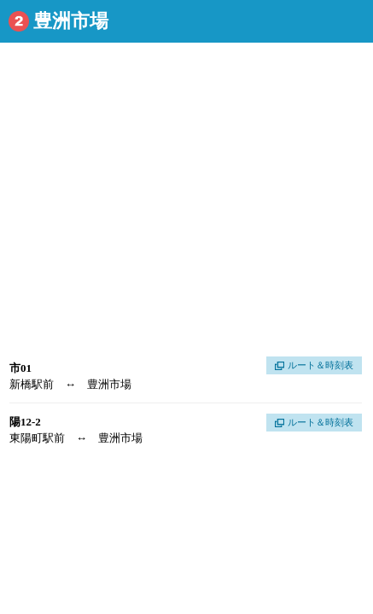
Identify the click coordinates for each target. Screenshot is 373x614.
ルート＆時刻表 (320, 365)
